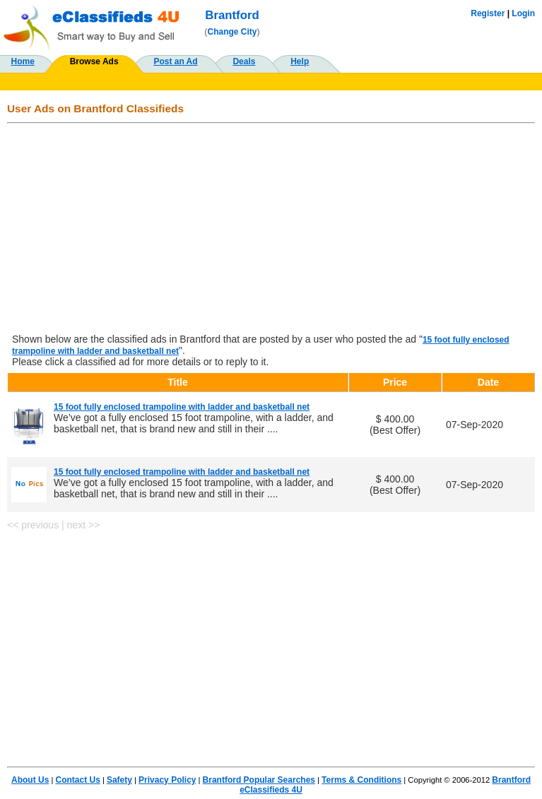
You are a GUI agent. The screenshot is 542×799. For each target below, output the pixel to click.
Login (523, 13)
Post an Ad (175, 61)
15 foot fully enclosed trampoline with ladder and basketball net (182, 407)
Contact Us (77, 780)
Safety (119, 780)
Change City (232, 32)
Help (299, 61)
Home (23, 61)
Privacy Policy (167, 780)
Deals (243, 61)
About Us (30, 780)
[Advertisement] (271, 230)
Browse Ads (94, 61)
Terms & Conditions (361, 780)
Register (488, 13)
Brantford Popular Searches (259, 780)
